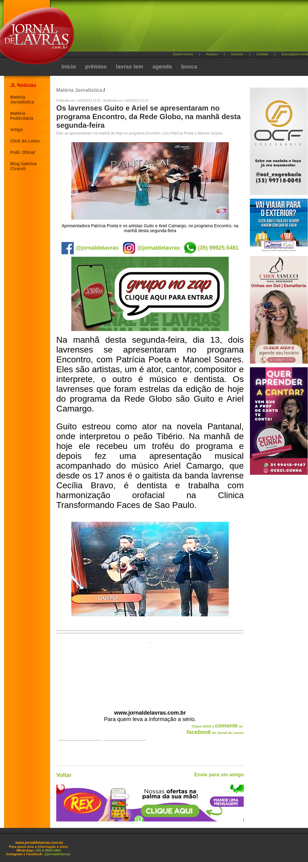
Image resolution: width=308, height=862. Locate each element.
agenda (162, 67)
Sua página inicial (295, 54)
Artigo (16, 129)
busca (189, 67)
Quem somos (183, 54)
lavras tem (129, 67)
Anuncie (237, 54)
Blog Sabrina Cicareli (23, 166)
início (68, 67)
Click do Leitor (25, 140)
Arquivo (212, 54)
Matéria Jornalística (22, 99)
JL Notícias (23, 85)
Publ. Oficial (22, 152)
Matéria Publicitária (21, 116)
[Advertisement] (118, 28)
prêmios (96, 67)
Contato (262, 54)
